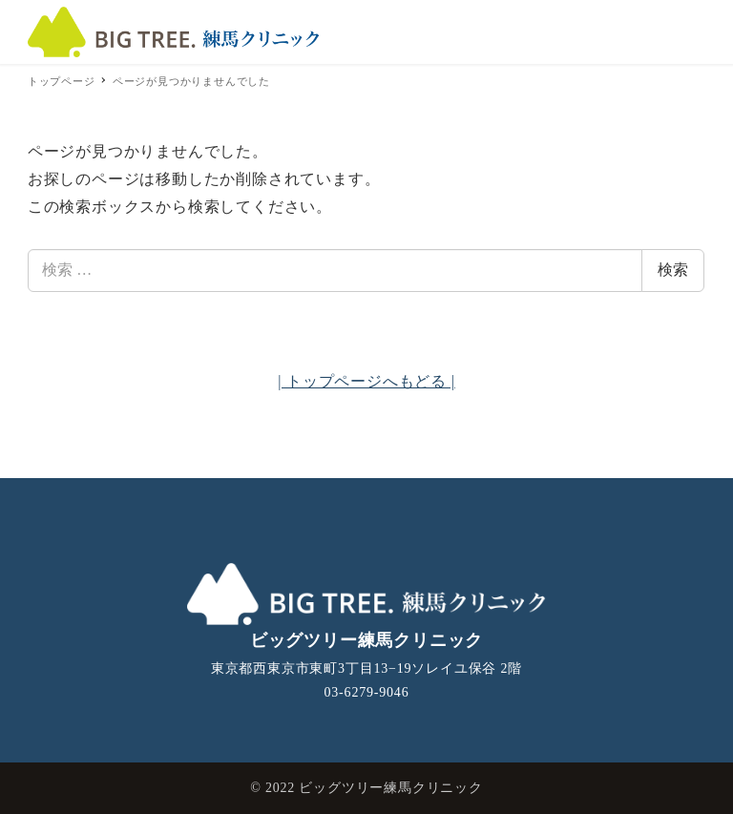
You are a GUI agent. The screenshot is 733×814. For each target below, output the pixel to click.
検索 (673, 269)
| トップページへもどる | (366, 381)
